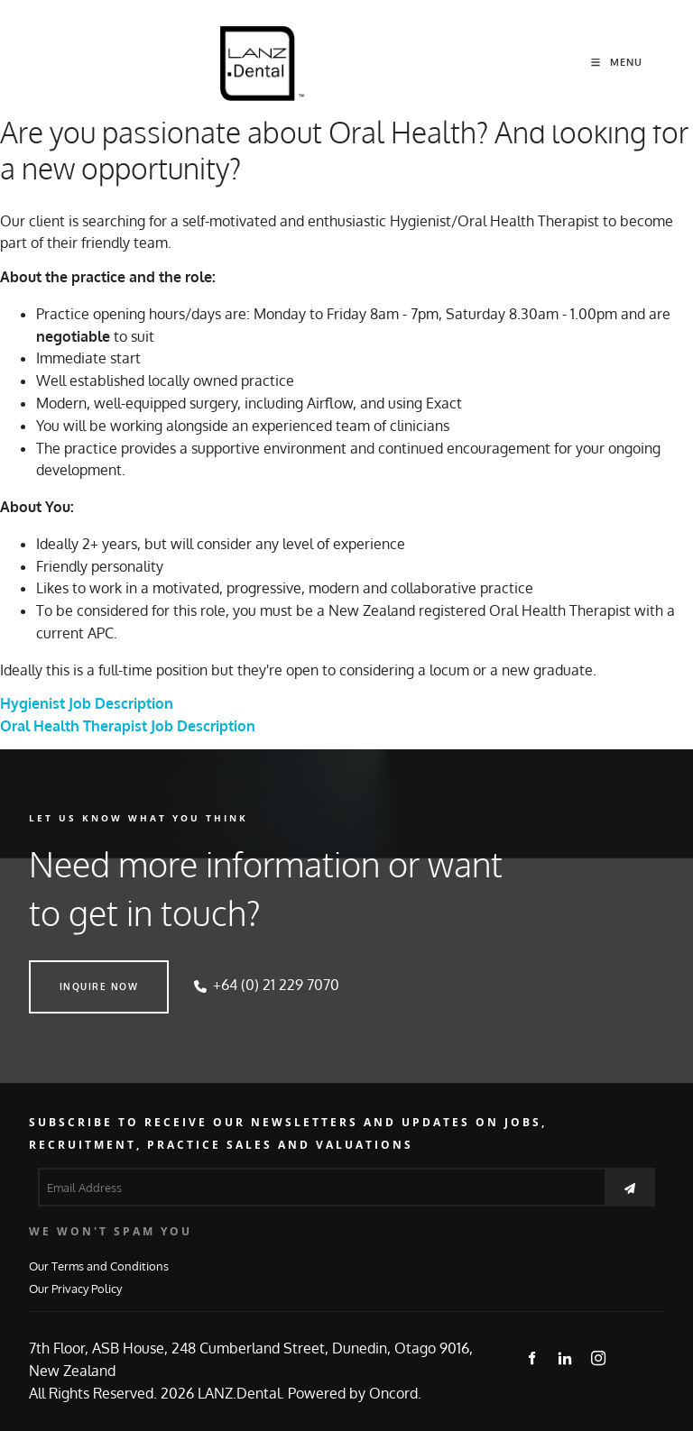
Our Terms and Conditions (99, 1265)
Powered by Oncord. (354, 1393)
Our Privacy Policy (75, 1288)
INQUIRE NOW (68, 971)
